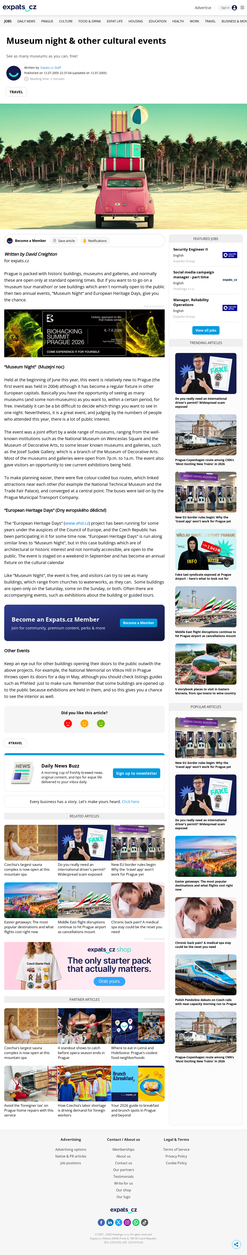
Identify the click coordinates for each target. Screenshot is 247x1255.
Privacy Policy (176, 1156)
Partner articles (84, 999)
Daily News (26, 21)
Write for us (123, 1183)
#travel (15, 743)
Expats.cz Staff (51, 68)
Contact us (123, 1163)
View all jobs (205, 330)
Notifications (95, 241)
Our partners (123, 1169)
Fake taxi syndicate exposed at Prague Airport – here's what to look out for (203, 577)
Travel (210, 21)
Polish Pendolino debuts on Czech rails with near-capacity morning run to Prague (205, 1002)
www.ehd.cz (77, 523)
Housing (136, 21)
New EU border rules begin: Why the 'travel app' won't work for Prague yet (133, 869)
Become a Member (138, 623)
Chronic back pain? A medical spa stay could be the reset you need (136, 927)
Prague (47, 21)
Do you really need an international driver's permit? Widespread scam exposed (81, 869)
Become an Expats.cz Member (55, 619)
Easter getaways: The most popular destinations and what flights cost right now (29, 927)
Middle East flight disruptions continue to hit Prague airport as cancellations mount (82, 927)
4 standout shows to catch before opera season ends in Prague (81, 1052)
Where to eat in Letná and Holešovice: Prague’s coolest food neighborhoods (134, 1052)
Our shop (123, 1190)
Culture (66, 21)
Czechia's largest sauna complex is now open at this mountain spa (27, 869)
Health (178, 21)
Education (157, 21)
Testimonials (123, 1176)
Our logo (123, 1197)
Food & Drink (90, 21)
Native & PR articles (70, 1156)
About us (123, 1156)
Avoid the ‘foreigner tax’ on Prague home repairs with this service (28, 1110)
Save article (64, 241)
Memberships (123, 1149)
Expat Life (115, 21)
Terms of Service (176, 1149)
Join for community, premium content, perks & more (58, 627)
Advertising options (70, 1149)
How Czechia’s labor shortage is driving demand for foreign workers (82, 1110)
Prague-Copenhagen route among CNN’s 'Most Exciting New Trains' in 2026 (204, 462)
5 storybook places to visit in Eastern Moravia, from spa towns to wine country (205, 691)
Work (194, 21)
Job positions (70, 1163)
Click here (130, 801)
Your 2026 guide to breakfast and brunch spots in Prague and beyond (135, 1110)
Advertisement (154, 306)
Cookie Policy (176, 1163)
